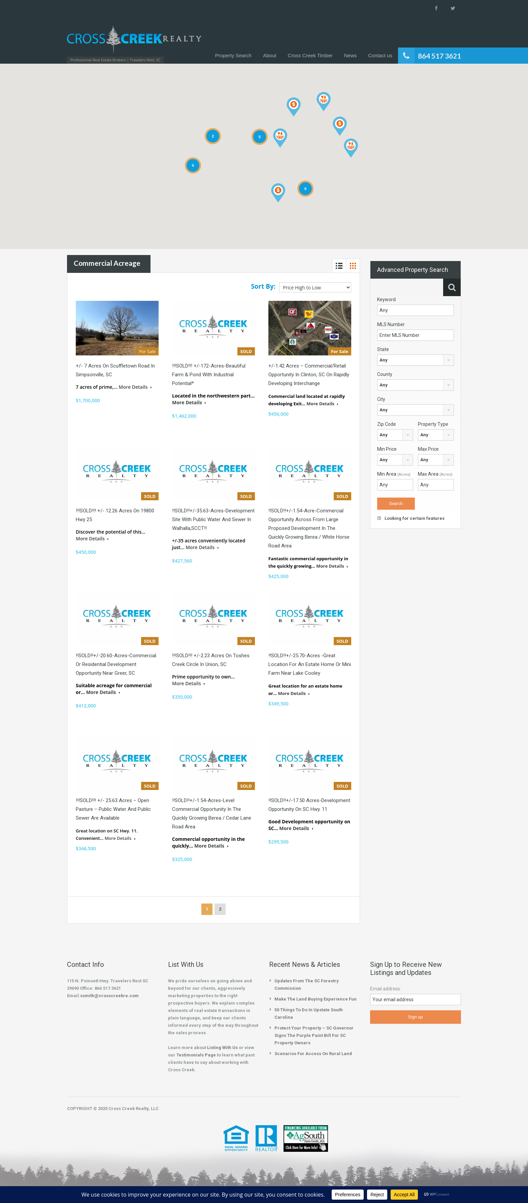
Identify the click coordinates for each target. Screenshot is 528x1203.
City (381, 399)
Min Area (393, 474)
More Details (135, 387)
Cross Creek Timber (310, 55)
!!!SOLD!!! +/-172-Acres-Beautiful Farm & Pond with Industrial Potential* (208, 374)
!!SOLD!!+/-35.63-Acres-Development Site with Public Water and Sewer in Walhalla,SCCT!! (213, 519)
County (384, 374)
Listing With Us (222, 1047)
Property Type (433, 424)
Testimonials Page (196, 1054)
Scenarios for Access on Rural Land (313, 1053)
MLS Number (391, 324)
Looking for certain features (410, 518)
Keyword (386, 299)
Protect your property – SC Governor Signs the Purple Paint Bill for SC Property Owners (314, 1035)
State (383, 349)
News (350, 55)
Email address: (385, 988)
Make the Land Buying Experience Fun (315, 999)
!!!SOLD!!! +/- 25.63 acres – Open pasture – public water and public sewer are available (113, 809)
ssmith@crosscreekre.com (109, 995)
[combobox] (415, 360)
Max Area (435, 474)
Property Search (233, 55)
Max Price (428, 449)
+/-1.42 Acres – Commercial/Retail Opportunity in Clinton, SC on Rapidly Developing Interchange (308, 374)
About (269, 55)
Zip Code (386, 424)
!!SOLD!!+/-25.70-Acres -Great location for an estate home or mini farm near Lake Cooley (309, 664)
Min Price (387, 449)
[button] (324, 101)
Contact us (380, 55)
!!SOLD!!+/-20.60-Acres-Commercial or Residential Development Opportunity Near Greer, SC (116, 664)
